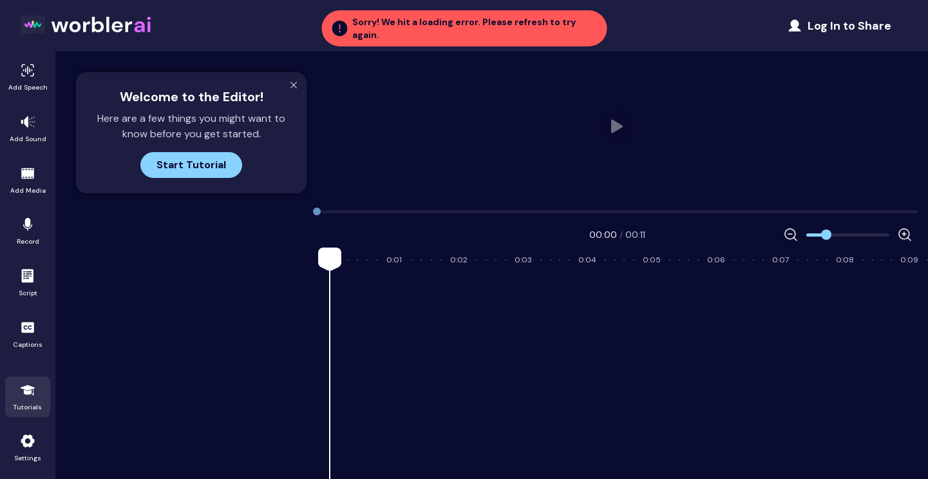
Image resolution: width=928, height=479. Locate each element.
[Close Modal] (293, 85)
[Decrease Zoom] (791, 235)
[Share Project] (839, 26)
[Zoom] (847, 235)
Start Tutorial (191, 164)
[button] (464, 28)
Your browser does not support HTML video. (617, 126)
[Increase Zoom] (905, 235)
